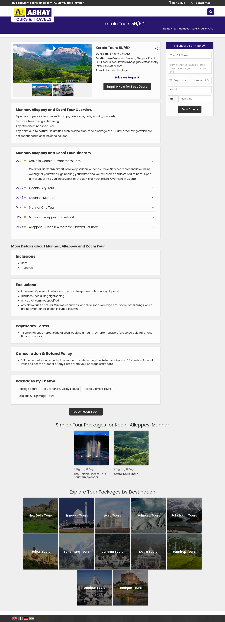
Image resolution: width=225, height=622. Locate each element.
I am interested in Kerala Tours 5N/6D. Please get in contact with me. (190, 67)
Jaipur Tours (40, 552)
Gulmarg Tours (148, 515)
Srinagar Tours (76, 515)
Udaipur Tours (94, 588)
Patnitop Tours (184, 552)
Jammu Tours (112, 552)
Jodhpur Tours (130, 588)
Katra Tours (148, 552)
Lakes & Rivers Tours (98, 389)
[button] (70, 3)
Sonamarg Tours (77, 552)
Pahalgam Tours (184, 515)
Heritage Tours (27, 389)
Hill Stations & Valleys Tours (61, 389)
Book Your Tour (85, 412)
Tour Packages (180, 28)
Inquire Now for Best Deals (127, 86)
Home (166, 28)
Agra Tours (112, 515)
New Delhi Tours (41, 515)
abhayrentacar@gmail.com (34, 3)
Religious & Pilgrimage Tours (36, 396)
